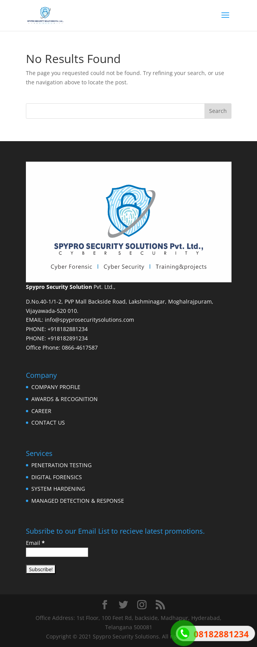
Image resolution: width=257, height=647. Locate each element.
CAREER (41, 411)
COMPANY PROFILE (55, 387)
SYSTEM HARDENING (58, 488)
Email (35, 542)
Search (218, 110)
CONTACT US (48, 422)
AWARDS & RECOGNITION (64, 399)
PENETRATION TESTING (61, 465)
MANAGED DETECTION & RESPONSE (77, 500)
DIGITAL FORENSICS (56, 477)
